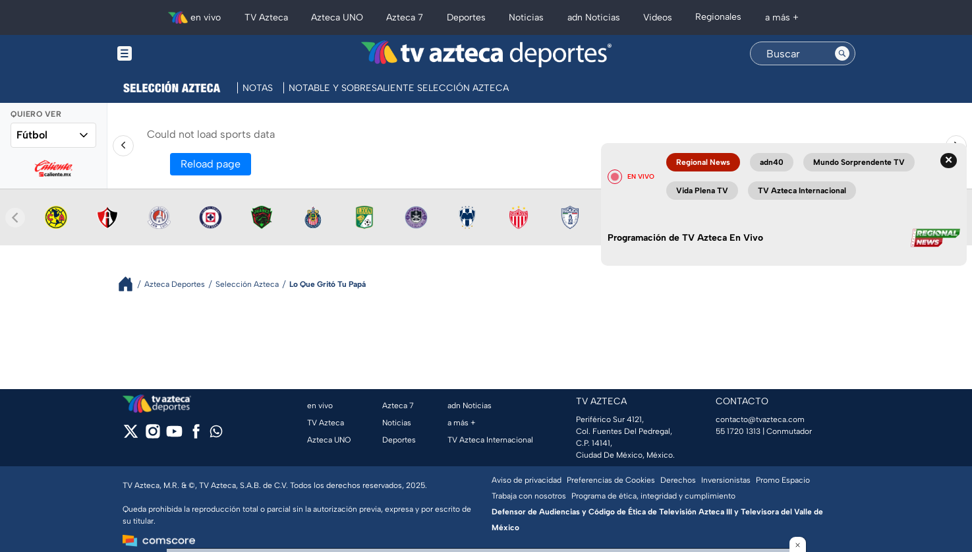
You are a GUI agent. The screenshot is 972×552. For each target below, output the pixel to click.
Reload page (211, 164)
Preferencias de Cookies (611, 480)
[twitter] (131, 435)
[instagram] (152, 435)
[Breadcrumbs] (130, 284)
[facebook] (196, 435)
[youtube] (174, 435)
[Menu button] (170, 53)
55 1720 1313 (738, 431)
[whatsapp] (216, 434)
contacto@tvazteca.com (760, 419)
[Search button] (842, 53)
